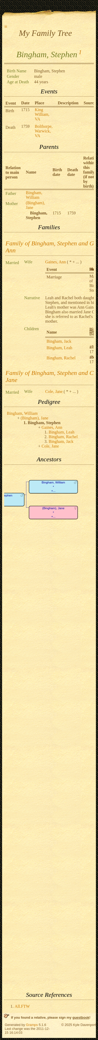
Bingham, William (34, 195)
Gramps (32, 1025)
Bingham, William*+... (53, 487)
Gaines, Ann (55, 262)
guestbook (80, 1017)
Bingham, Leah (59, 348)
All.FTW (22, 1006)
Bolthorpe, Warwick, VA (44, 131)
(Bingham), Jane (34, 418)
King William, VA (42, 114)
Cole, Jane (54, 391)
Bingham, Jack (59, 341)
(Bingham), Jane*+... (53, 512)
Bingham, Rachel (61, 358)
